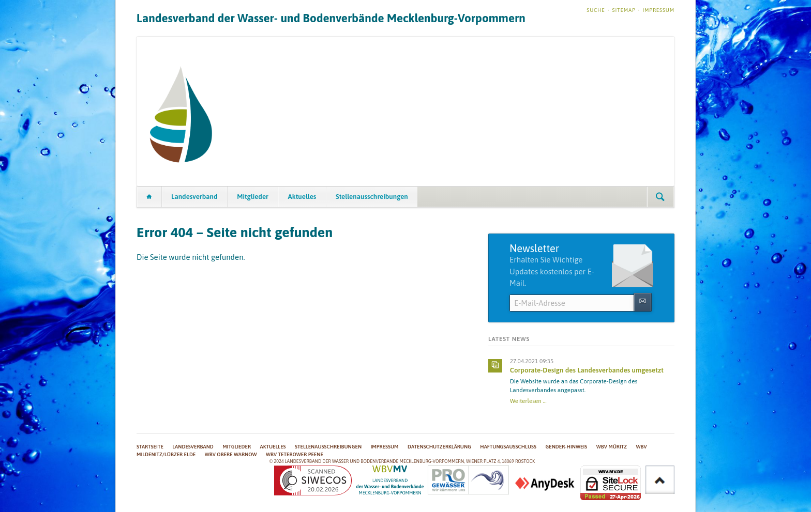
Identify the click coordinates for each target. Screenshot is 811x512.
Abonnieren (643, 302)
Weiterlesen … (528, 400)
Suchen (660, 197)
